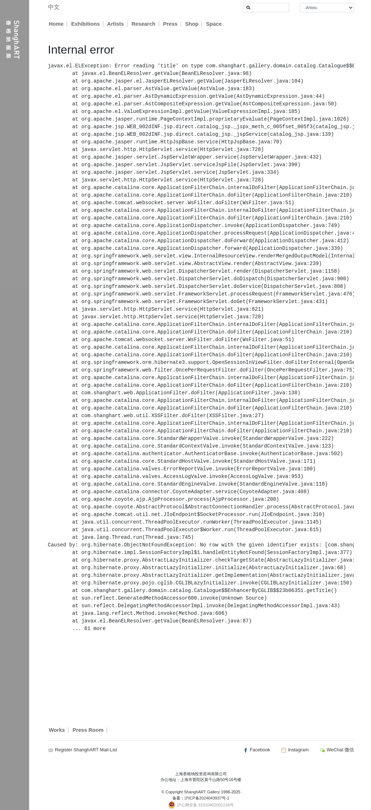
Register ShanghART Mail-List (86, 749)
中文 (53, 7)
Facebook (256, 749)
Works (57, 730)
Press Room (88, 730)
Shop (192, 24)
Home (56, 24)
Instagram (294, 749)
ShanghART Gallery (202, 792)
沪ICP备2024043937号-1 (206, 798)
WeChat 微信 (337, 749)
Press (170, 24)
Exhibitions (85, 24)
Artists (115, 24)
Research (144, 24)
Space (214, 24)
